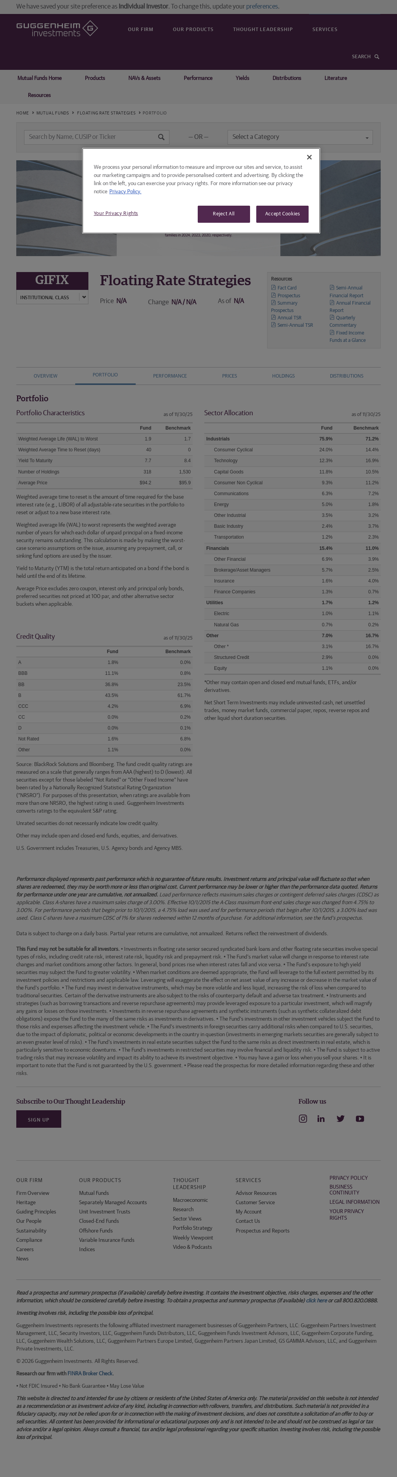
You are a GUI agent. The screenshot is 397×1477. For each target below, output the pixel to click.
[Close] (309, 157)
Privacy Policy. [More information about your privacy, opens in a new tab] (125, 191)
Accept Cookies (282, 214)
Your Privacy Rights (116, 213)
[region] (201, 191)
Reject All (224, 214)
